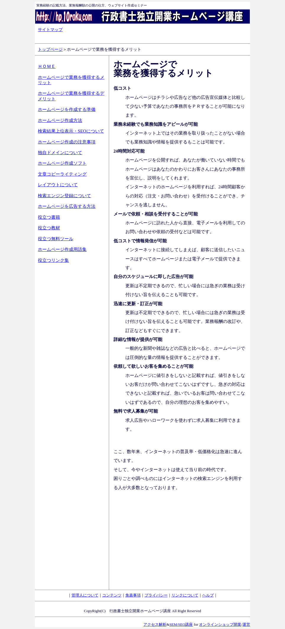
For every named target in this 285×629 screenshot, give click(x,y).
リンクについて (184, 595)
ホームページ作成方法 (60, 120)
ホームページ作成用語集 (62, 249)
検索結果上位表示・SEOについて (71, 130)
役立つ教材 (49, 227)
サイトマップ (50, 29)
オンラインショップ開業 (220, 625)
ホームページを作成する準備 (66, 109)
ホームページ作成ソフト (62, 163)
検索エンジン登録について (64, 195)
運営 (246, 625)
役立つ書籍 (49, 217)
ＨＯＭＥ (47, 66)
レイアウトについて (58, 184)
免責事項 (133, 595)
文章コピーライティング (62, 174)
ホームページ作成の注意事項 (66, 141)
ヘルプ (208, 595)
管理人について (85, 595)
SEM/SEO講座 (181, 625)
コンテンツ (112, 595)
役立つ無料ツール (55, 238)
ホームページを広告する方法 (66, 206)
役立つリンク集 (53, 260)
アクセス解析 (154, 625)
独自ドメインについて (60, 152)
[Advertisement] (61, 362)
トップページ (50, 49)
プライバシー (156, 595)
